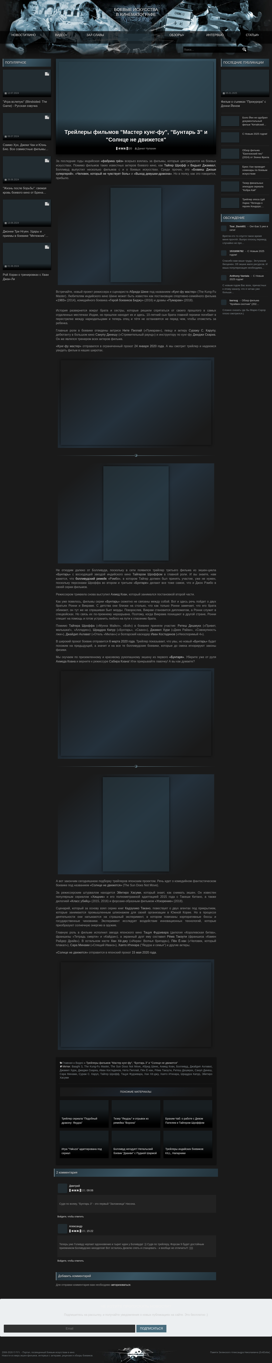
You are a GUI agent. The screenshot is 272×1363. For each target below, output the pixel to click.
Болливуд (182, 1066)
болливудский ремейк (91, 578)
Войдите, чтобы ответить (70, 1216)
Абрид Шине (150, 1066)
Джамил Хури (68, 1070)
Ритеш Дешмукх (183, 1070)
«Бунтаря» (176, 657)
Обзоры (176, 35)
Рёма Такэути (163, 1070)
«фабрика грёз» (112, 161)
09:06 (90, 1190)
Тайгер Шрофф (175, 165)
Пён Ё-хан (146, 1070)
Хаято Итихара (169, 1074)
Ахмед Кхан (167, 1066)
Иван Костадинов (110, 1070)
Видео (60, 35)
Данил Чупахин (146, 148)
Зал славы (95, 35)
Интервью (215, 35)
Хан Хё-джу (151, 1074)
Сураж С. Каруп (89, 1074)
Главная (68, 1062)
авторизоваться (120, 1284)
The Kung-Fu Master (96, 1066)
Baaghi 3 (77, 1066)
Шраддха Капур (190, 1074)
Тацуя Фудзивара (132, 1074)
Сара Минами (68, 1074)
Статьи (251, 35)
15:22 (90, 1230)
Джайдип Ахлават (201, 1066)
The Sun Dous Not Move (125, 1066)
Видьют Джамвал (202, 165)
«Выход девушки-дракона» (153, 173)
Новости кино (24, 35)
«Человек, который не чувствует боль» (102, 173)
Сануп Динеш (203, 1070)
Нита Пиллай (130, 1070)
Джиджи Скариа (88, 1070)
